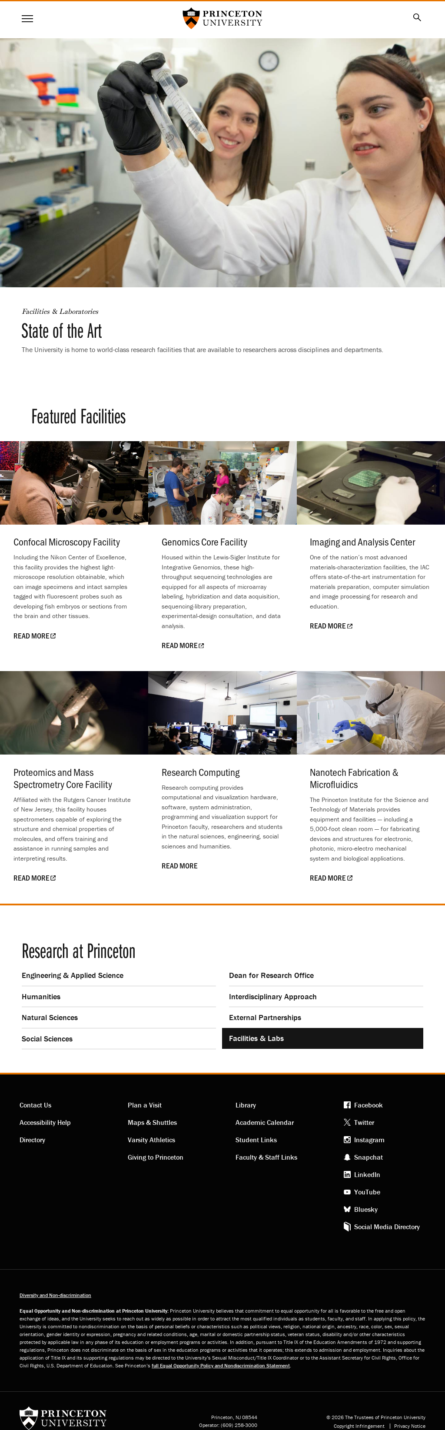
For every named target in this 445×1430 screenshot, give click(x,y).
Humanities (41, 996)
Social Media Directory (387, 1226)
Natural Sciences (50, 1017)
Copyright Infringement (359, 1426)
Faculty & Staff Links (266, 1157)
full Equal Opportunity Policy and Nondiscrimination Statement (221, 1365)
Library (246, 1105)
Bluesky (366, 1209)
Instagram (369, 1139)
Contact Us (35, 1105)
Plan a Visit (145, 1105)
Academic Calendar (265, 1122)
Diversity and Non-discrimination (55, 1295)
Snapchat (368, 1157)
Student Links (256, 1139)
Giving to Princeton (155, 1157)
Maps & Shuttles (152, 1122)
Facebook (368, 1105)
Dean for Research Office (271, 975)
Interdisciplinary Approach (273, 996)
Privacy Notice (409, 1426)
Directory (32, 1139)
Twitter (364, 1122)
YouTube (367, 1191)
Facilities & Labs (256, 1038)
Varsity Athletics (151, 1139)
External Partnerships (265, 1017)
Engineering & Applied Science (72, 975)
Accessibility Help (45, 1122)
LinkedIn (367, 1174)
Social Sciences (47, 1039)
